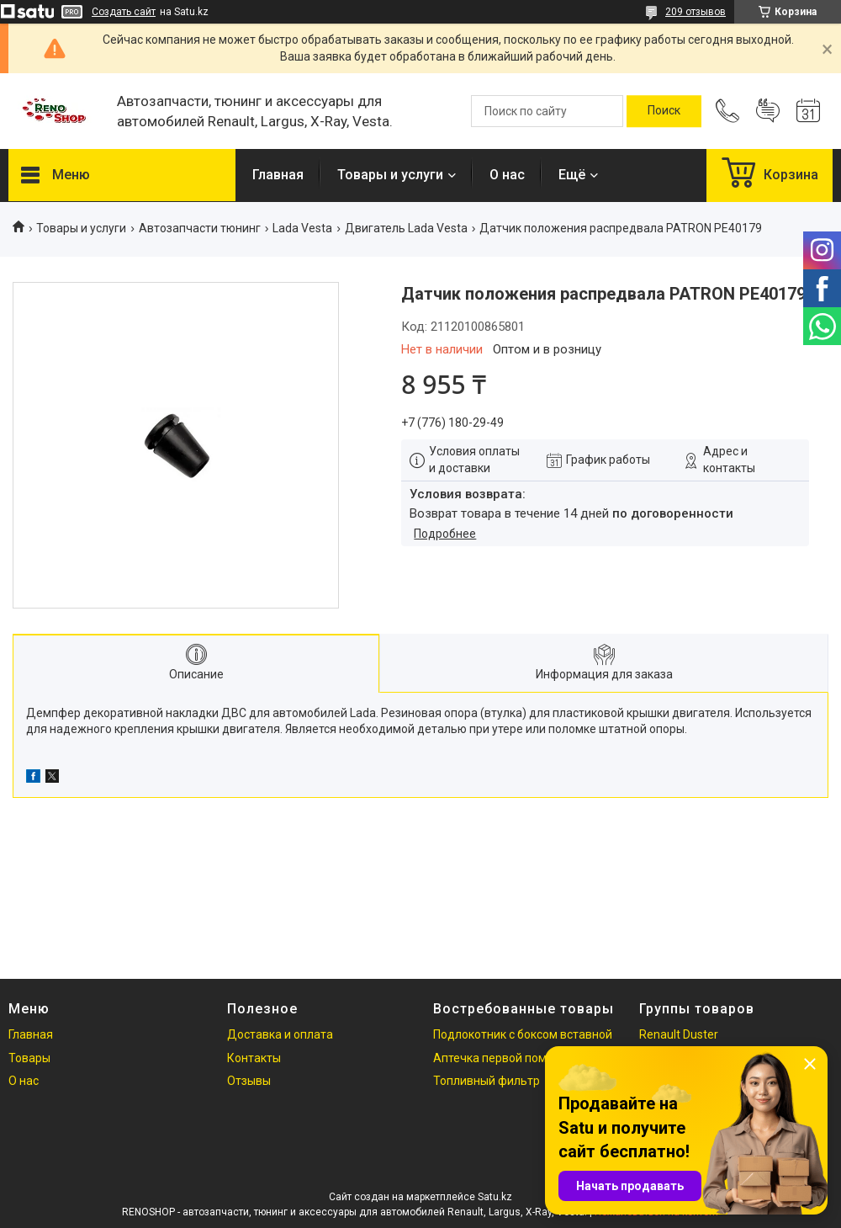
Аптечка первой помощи (501, 1058)
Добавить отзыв (768, 111)
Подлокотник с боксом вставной (522, 1034)
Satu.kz (495, 1197)
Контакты (254, 1058)
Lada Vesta (302, 228)
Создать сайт (124, 12)
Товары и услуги (390, 175)
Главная (278, 175)
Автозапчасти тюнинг (200, 228)
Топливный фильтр (486, 1080)
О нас (507, 175)
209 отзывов (695, 12)
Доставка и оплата (280, 1034)
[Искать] (664, 111)
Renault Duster (678, 1034)
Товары (29, 1058)
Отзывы (249, 1080)
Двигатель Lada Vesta (406, 228)
